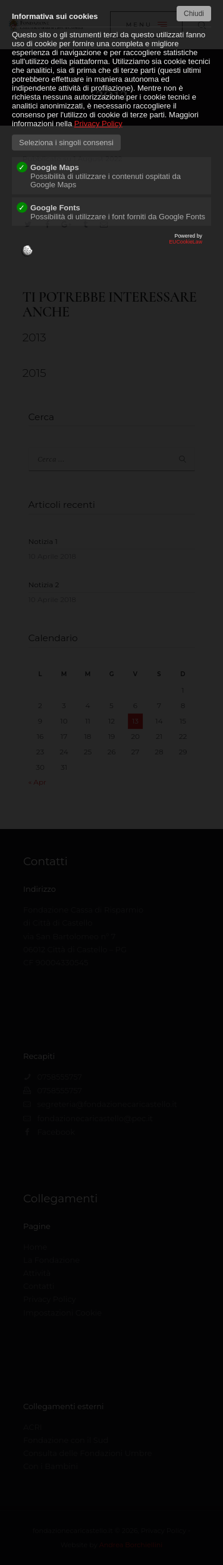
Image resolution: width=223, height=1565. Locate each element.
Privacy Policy (98, 123)
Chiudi (194, 13)
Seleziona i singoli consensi (66, 142)
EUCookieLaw (111, 248)
